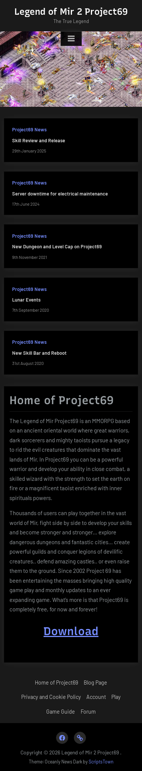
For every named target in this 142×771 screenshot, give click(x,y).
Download (71, 631)
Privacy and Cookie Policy (51, 697)
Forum (88, 711)
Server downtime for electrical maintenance (60, 194)
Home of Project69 (56, 682)
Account (96, 697)
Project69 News (29, 129)
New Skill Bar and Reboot (39, 353)
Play (116, 697)
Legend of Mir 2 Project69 (71, 11)
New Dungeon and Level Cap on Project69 (57, 246)
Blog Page (95, 682)
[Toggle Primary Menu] (71, 38)
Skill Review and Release (38, 140)
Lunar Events (26, 300)
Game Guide (60, 711)
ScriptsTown (101, 761)
